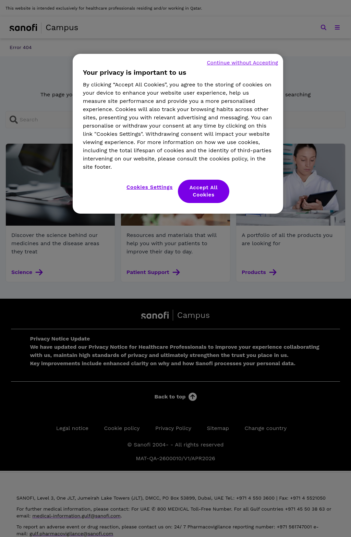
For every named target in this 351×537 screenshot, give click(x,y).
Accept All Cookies (204, 191)
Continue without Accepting (242, 63)
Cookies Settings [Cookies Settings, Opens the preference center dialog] (149, 187)
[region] (178, 134)
